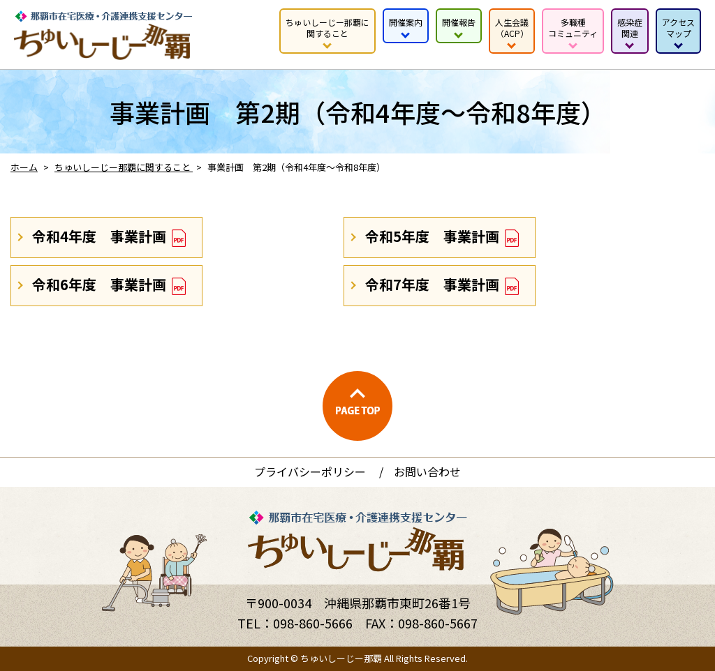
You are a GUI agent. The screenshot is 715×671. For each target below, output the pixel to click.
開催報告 (459, 22)
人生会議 (512, 27)
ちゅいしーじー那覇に (327, 27)
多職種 (573, 27)
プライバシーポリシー (310, 471)
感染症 (629, 27)
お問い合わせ (427, 471)
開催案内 (405, 22)
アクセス (678, 27)
